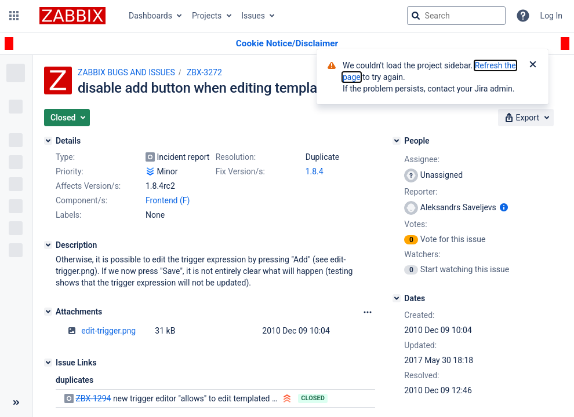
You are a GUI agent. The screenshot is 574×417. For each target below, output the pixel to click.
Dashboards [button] (150, 15)
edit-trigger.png (108, 330)
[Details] (48, 141)
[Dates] (397, 298)
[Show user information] (503, 207)
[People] (397, 141)
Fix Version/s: (240, 171)
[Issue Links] (48, 363)
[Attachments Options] (367, 312)
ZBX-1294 (93, 398)
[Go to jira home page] (72, 15)
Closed (313, 398)
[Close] (533, 65)
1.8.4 (315, 171)
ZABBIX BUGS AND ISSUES (126, 72)
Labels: (68, 215)
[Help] (523, 15)
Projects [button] (206, 15)
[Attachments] (48, 312)
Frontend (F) (168, 200)
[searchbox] (456, 15)
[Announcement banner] (287, 43)
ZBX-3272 (204, 72)
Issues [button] (253, 15)
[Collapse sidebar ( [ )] (16, 402)
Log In (551, 15)
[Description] (48, 245)
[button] (14, 15)
